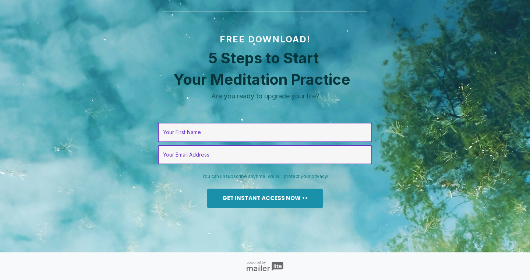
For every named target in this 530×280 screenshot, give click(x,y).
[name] (265, 132)
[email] (265, 155)
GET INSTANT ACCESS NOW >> (265, 198)
